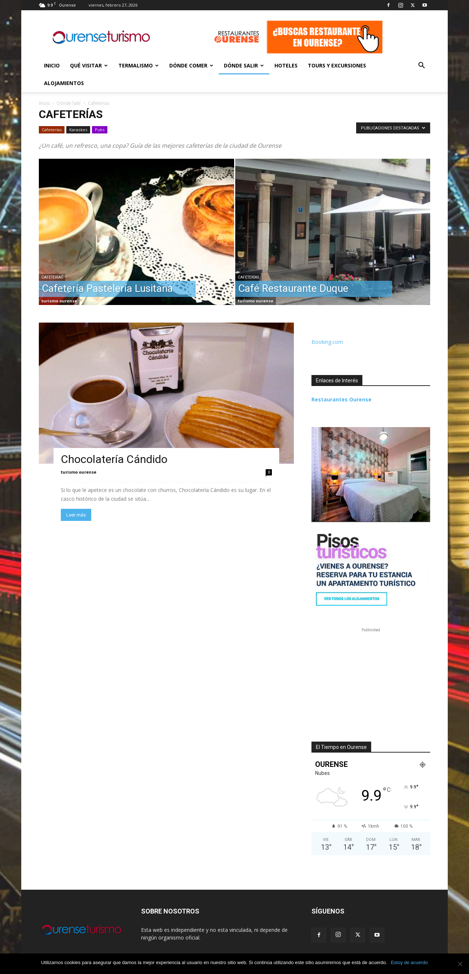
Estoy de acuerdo (409, 962)
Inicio (52, 65)
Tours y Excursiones (337, 65)
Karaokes (78, 129)
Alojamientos (64, 83)
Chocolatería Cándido (114, 459)
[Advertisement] (371, 679)
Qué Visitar (89, 65)
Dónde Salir (244, 65)
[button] (421, 66)
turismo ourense (59, 301)
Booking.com (327, 341)
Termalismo (138, 65)
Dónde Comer (191, 65)
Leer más (76, 515)
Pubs (99, 129)
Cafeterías (52, 129)
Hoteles (286, 65)
